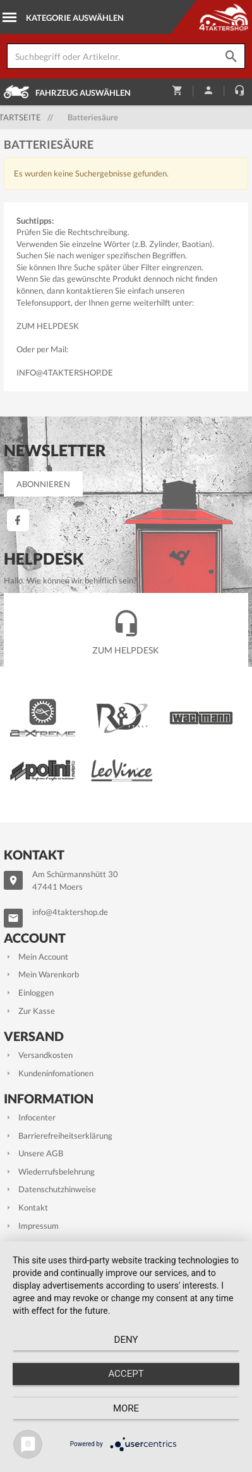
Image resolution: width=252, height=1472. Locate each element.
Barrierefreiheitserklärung (58, 1135)
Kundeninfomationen (48, 1073)
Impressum (31, 1226)
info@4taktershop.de (64, 372)
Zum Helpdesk (47, 326)
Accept (125, 1373)
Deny (126, 1339)
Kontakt (26, 1207)
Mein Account (36, 957)
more (126, 1408)
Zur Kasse (29, 1011)
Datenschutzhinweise (50, 1189)
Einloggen (29, 992)
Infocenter (30, 1117)
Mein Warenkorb (41, 974)
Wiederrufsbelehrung (49, 1171)
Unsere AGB (33, 1153)
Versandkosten (38, 1055)
